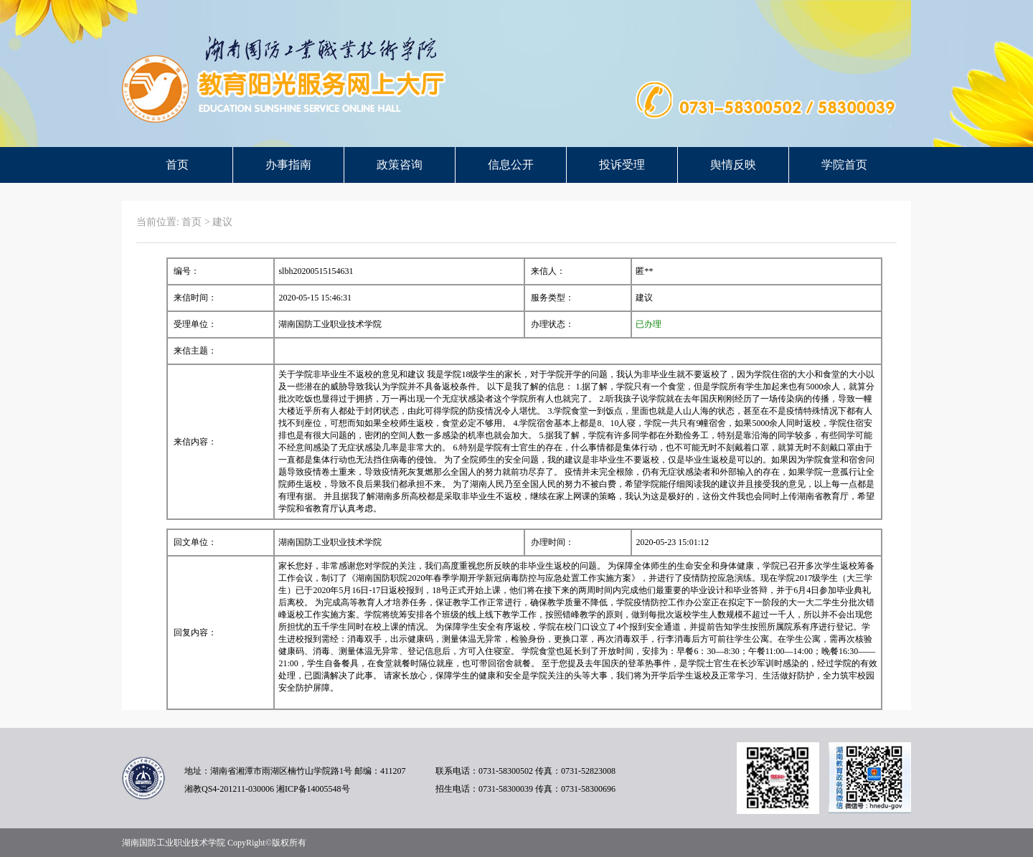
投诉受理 (622, 164)
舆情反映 (733, 164)
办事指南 (288, 164)
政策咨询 (400, 164)
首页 (177, 164)
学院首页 (844, 164)
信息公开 (511, 164)
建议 (222, 222)
